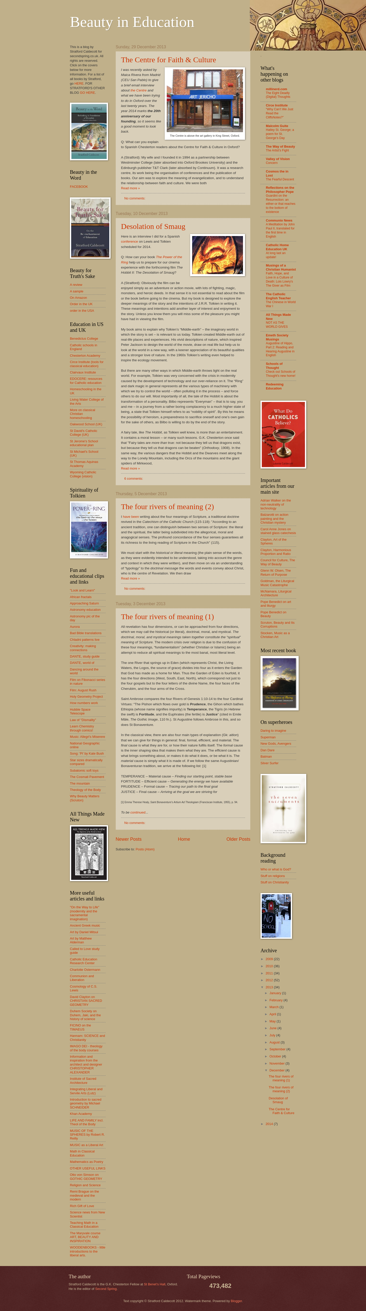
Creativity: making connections (83, 648)
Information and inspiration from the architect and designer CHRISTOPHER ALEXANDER (86, 1064)
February (276, 1000)
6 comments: (134, 478)
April (273, 1014)
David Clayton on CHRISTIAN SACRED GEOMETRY (86, 1001)
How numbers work (84, 703)
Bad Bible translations (86, 633)
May (273, 1021)
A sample (76, 291)
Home (184, 839)
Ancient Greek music (85, 925)
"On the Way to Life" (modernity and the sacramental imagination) (84, 913)
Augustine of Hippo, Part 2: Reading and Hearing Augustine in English (280, 349)
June (273, 1028)
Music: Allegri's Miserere (87, 737)
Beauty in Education (132, 21)
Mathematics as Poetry (86, 1162)
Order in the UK (81, 304)
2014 (270, 1124)
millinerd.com (276, 89)
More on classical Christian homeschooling (82, 414)
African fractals (81, 597)
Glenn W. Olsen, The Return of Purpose (276, 572)
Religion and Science (85, 1185)
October (275, 1056)
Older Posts (238, 839)
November (277, 1063)
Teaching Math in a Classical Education (84, 1224)
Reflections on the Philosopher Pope (280, 190)
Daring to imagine (273, 730)
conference (129, 241)
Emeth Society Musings (277, 337)
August (275, 1042)
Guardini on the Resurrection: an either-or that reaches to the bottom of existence (280, 204)
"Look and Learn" (82, 590)
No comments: (135, 198)
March (274, 1007)
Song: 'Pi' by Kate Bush (87, 753)
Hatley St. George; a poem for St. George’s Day (280, 134)
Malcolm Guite (277, 126)
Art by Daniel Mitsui (84, 932)
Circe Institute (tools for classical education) (86, 364)
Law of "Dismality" (83, 720)
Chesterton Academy (85, 355)
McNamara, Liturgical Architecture (276, 593)
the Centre (139, 90)
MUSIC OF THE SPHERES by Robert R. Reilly (87, 1135)
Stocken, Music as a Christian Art (275, 635)
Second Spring (105, 1289)
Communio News (279, 220)
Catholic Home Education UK (277, 247)
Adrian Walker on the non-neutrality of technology (276, 504)
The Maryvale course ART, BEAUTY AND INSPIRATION (85, 1237)
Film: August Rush (83, 690)
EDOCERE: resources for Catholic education (86, 380)
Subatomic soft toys (84, 770)
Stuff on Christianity (275, 882)
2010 (270, 966)
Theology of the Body (85, 790)
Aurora (75, 627)
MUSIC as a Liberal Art (86, 1145)
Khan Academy (81, 1114)
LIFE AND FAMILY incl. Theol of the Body (86, 1122)
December (277, 1070)
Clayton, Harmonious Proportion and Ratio (276, 552)
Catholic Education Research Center (83, 961)
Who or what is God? (276, 869)
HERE (79, 83)
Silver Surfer (270, 763)
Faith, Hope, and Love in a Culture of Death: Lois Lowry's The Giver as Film (279, 279)
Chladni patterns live (85, 640)
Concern (272, 163)
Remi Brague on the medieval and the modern (84, 1195)
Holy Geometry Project (86, 696)
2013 (270, 987)
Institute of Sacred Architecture (83, 1080)
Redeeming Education (274, 386)
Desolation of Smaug (153, 226)
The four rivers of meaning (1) (167, 616)
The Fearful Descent (280, 179)
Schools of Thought (274, 366)
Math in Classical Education (82, 1153)
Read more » (130, 188)
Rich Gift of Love (82, 1206)
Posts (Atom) (145, 849)
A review (76, 285)
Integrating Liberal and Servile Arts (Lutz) (86, 1091)
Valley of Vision (278, 159)
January (275, 993)
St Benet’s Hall (154, 1284)
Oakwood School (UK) (86, 424)
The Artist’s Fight (277, 150)
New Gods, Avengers (276, 743)
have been (131, 517)
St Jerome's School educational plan (84, 443)
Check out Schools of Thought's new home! (280, 374)
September (277, 1049)
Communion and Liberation (82, 978)
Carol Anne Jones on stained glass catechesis (278, 531)
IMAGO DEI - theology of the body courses (86, 1048)
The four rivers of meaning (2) (167, 506)
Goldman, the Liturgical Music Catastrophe (277, 583)
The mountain (80, 783)
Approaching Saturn (84, 603)
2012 (270, 980)
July (272, 1035)
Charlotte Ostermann (85, 970)
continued (137, 812)
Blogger (236, 1301)
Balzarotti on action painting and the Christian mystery (274, 518)
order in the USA (82, 311)
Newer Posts (129, 839)
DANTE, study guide (85, 656)
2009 (270, 959)
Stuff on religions (273, 876)
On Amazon (78, 298)
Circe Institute (277, 105)
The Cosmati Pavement (87, 777)
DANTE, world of (82, 663)
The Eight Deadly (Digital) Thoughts (278, 95)
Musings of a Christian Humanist (281, 267)
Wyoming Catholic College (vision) (83, 474)
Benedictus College (84, 338)
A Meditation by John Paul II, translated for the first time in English (280, 230)
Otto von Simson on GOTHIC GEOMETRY (86, 1176)
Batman (266, 756)
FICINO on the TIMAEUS (80, 1027)
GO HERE (87, 93)
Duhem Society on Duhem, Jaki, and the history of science (85, 1015)
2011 (270, 973)
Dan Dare (267, 750)
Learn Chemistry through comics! (82, 728)
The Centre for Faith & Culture (168, 59)
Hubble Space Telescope (80, 711)
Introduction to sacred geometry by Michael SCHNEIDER (85, 1103)
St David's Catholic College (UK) (83, 432)
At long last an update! (275, 255)
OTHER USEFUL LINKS (87, 1168)
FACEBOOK (79, 187)
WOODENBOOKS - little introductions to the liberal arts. (87, 1251)
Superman (268, 737)
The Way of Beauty (280, 146)
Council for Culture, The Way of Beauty (278, 562)
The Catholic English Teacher (278, 296)
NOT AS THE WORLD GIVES (277, 325)
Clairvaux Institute (83, 372)
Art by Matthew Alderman (81, 940)
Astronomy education (85, 610)
